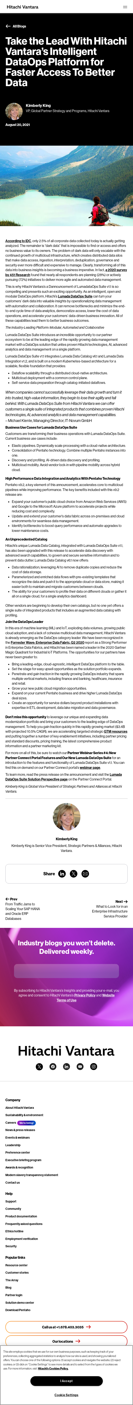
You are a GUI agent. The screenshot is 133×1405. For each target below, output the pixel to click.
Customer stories (17, 1273)
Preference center (17, 1152)
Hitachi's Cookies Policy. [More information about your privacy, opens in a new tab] (53, 1368)
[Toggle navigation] (125, 7)
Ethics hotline (14, 1231)
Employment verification (21, 1239)
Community (13, 1209)
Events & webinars (17, 1137)
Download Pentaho (17, 1310)
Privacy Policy (84, 995)
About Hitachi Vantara (19, 1108)
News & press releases (20, 1130)
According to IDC (18, 241)
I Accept (66, 1381)
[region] (66, 1375)
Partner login (13, 1295)
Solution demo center (19, 1303)
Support (10, 1201)
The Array (11, 1280)
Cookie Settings (66, 1395)
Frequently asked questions (23, 1224)
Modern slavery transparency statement (31, 1175)
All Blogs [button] (15, 26)
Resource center (16, 1265)
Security (11, 1246)
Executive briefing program (23, 1160)
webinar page (90, 767)
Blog (8, 1287)
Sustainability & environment (24, 1115)
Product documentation (21, 1216)
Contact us (12, 1183)
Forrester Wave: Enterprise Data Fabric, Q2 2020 (47, 642)
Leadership (12, 1145)
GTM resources (115, 731)
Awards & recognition (19, 1167)
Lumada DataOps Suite (75, 296)
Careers (10, 1123)
